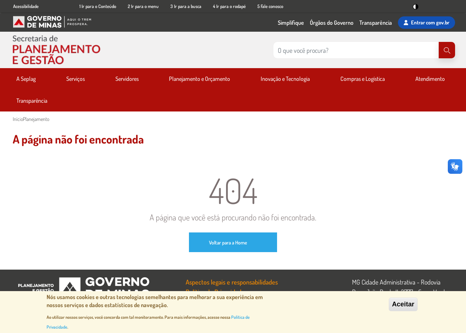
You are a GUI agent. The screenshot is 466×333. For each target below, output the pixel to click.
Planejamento (36, 119)
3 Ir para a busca (185, 6)
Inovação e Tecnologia (285, 78)
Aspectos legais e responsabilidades (232, 282)
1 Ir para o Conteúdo (97, 6)
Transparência (375, 22)
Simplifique (291, 22)
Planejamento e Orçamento (199, 78)
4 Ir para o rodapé (229, 6)
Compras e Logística (362, 78)
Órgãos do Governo (332, 22)
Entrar (426, 23)
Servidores (127, 78)
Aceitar (403, 304)
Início (18, 119)
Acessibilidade (26, 6)
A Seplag (26, 78)
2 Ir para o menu (143, 6)
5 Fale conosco (270, 6)
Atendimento (430, 78)
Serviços (75, 78)
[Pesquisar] (447, 50)
